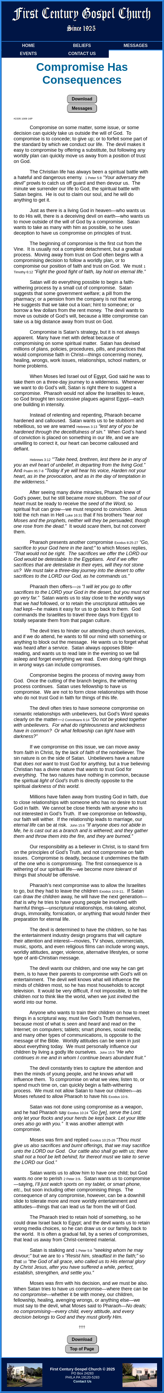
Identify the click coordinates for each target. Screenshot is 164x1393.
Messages (136, 45)
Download (82, 99)
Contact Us (82, 53)
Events (28, 53)
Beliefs (82, 45)
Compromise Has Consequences (82, 73)
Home (28, 45)
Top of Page (82, 1349)
